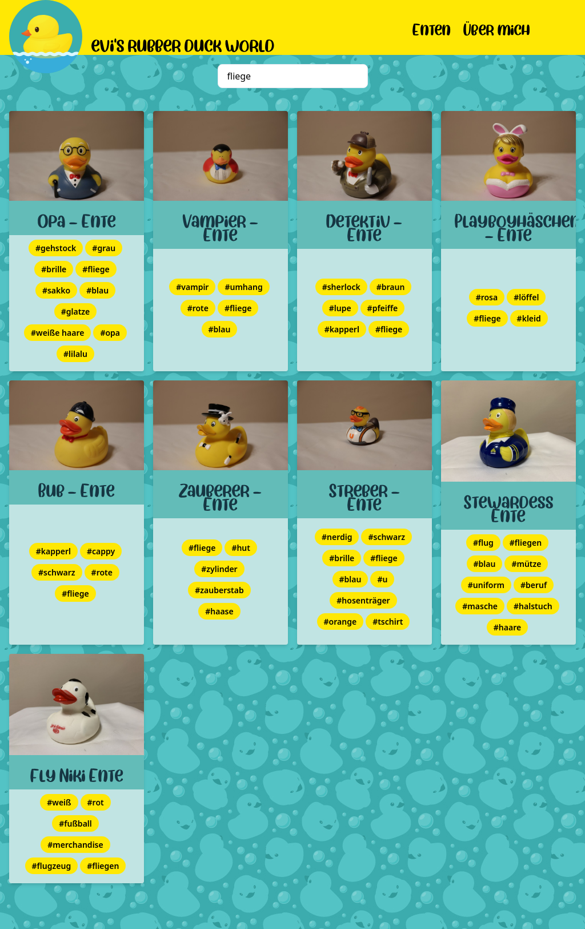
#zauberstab (219, 590)
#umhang (243, 286)
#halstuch (533, 606)
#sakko (56, 290)
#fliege (95, 269)
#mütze (526, 563)
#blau (97, 290)
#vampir (192, 286)
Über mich (496, 28)
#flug (483, 542)
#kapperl (341, 329)
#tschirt (387, 621)
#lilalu (75, 353)
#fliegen (526, 542)
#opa (110, 332)
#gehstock (55, 248)
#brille (53, 269)
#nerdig (337, 536)
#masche (480, 606)
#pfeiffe (382, 308)
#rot (95, 802)
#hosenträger (363, 600)
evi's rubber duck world (183, 43)
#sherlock (341, 286)
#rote (198, 308)
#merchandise (75, 844)
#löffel (526, 297)
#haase (219, 611)
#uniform (486, 584)
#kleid (529, 318)
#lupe (340, 308)
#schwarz (56, 572)
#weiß (59, 802)
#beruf (533, 584)
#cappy (101, 551)
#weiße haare (57, 332)
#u (382, 579)
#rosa (487, 297)
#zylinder (219, 568)
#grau (103, 248)
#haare (507, 627)
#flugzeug (51, 865)
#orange (340, 621)
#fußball (75, 823)
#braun (390, 286)
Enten (431, 28)
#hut (240, 547)
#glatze (75, 311)
